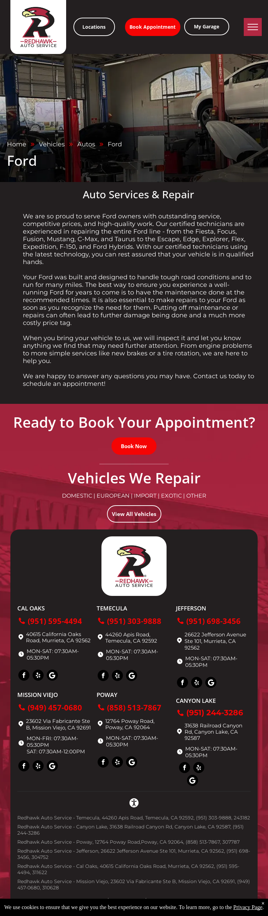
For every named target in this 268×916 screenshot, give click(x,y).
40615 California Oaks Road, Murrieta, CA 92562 (58, 637)
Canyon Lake (196, 701)
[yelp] (38, 676)
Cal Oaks (31, 608)
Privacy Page (247, 907)
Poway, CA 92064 (127, 727)
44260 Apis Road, (127, 634)
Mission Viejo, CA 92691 (61, 727)
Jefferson (191, 608)
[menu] (253, 27)
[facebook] (23, 676)
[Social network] (52, 676)
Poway (107, 695)
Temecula (112, 608)
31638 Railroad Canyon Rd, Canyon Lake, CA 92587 (213, 731)
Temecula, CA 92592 (131, 640)
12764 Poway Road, (129, 721)
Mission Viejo (37, 695)
